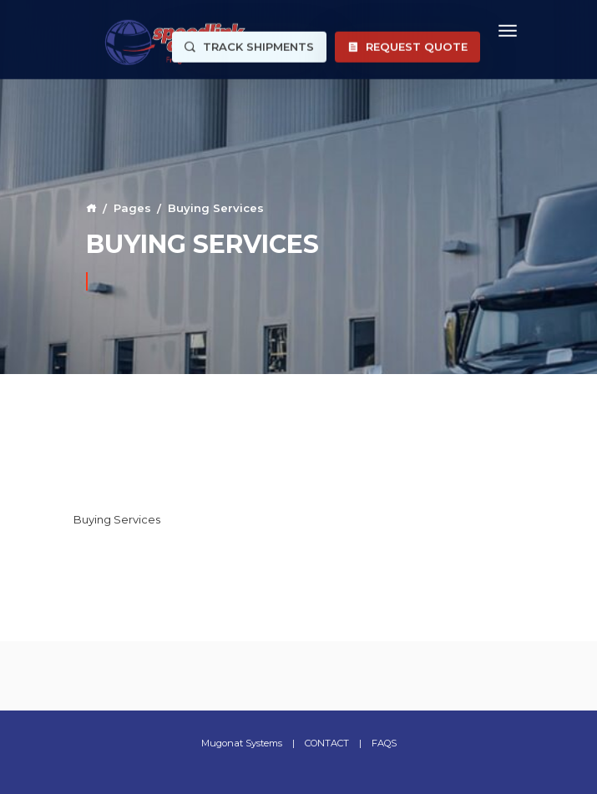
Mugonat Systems (241, 743)
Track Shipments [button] (249, 45)
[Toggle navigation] (508, 28)
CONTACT (327, 743)
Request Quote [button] (407, 45)
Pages (132, 208)
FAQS (384, 743)
